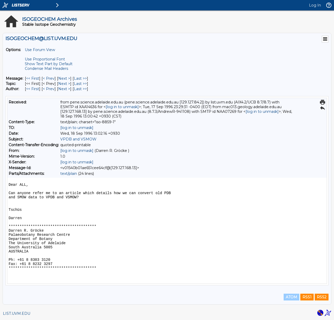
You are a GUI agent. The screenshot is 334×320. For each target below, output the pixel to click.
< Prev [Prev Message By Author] (49, 89)
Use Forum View (40, 49)
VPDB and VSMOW (78, 139)
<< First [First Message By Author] (32, 89)
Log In (315, 5)
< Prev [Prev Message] (49, 78)
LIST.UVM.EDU (16, 313)
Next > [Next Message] (64, 78)
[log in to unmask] (122, 106)
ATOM (291, 297)
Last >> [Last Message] (80, 78)
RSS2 (321, 297)
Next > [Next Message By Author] (64, 89)
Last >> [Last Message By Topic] (80, 83)
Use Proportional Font (45, 59)
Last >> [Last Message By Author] (80, 89)
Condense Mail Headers (46, 68)
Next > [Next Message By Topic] (64, 83)
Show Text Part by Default (49, 63)
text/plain (68, 173)
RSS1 (307, 297)
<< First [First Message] (32, 78)
